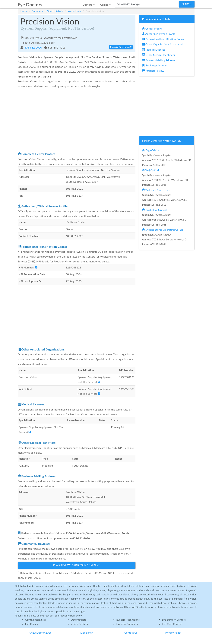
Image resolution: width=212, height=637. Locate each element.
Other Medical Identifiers (158, 54)
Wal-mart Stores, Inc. (156, 190)
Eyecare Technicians (128, 619)
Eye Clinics (31, 624)
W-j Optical (150, 170)
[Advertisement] (77, 119)
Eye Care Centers (172, 624)
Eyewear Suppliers (127, 624)
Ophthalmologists (35, 619)
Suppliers (37, 11)
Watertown (74, 11)
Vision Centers (79, 624)
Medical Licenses (153, 49)
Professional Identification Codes (163, 39)
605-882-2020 (33, 47)
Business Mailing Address (158, 60)
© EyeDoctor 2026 (41, 632)
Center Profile (152, 28)
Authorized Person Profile (158, 33)
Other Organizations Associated (162, 44)
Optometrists (78, 619)
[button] (88, 3)
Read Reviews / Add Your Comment (76, 565)
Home (24, 11)
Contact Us (130, 632)
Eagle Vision (151, 150)
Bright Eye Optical (154, 209)
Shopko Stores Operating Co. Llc (162, 229)
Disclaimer (86, 632)
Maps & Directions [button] (121, 47)
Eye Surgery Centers (174, 619)
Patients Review (153, 70)
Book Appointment (154, 65)
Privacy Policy (173, 632)
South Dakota (55, 11)
